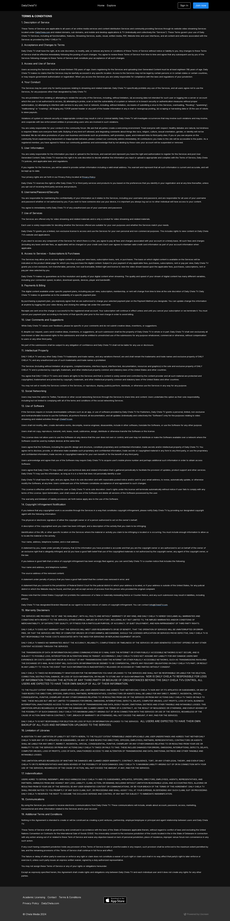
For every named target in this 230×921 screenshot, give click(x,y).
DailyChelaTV (29, 5)
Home (100, 5)
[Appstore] (115, 900)
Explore (111, 5)
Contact (52, 897)
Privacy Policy (31, 903)
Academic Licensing (34, 897)
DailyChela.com (50, 903)
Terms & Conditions (70, 897)
